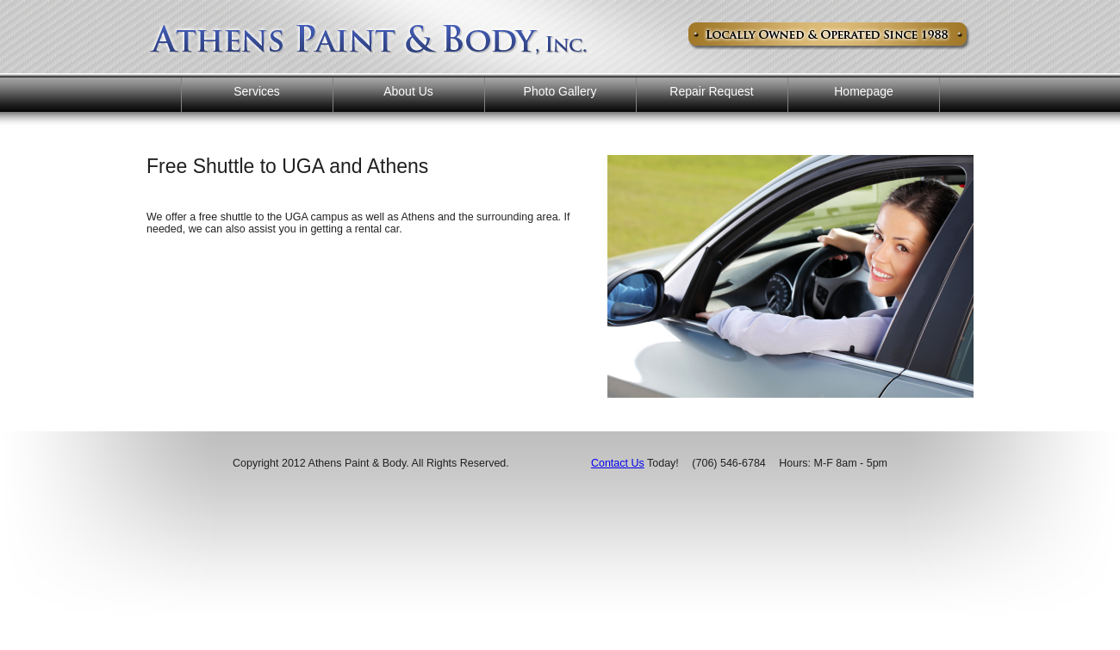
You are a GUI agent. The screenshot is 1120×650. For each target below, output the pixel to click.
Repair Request (711, 91)
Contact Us (617, 463)
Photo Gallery (560, 91)
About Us (408, 91)
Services (256, 91)
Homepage (863, 91)
